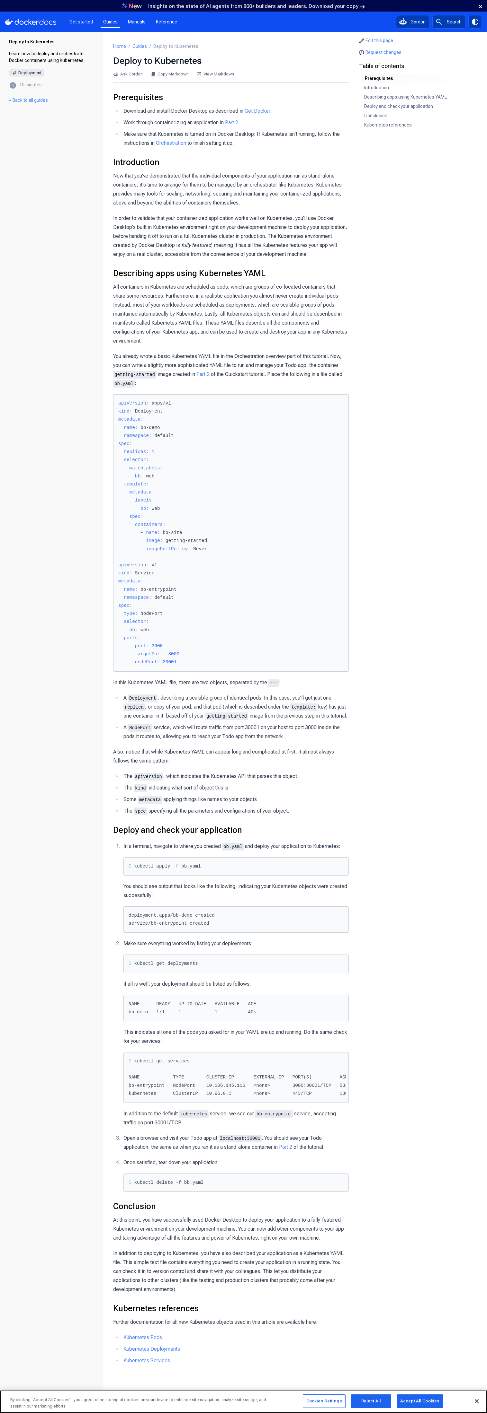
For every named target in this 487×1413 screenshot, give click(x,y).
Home (119, 46)
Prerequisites (138, 97)
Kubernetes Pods (142, 1337)
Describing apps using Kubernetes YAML (189, 273)
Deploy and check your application (177, 830)
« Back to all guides (28, 100)
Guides (110, 21)
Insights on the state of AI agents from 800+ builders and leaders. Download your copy (256, 6)
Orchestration (171, 143)
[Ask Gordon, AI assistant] (413, 22)
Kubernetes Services (146, 1360)
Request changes (383, 52)
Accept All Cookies (419, 1402)
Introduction (136, 162)
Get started (81, 21)
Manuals (137, 21)
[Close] (477, 1402)
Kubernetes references (156, 1308)
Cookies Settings (324, 1402)
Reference (166, 21)
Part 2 (231, 122)
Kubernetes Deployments (151, 1349)
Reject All (371, 1402)
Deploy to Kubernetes (32, 41)
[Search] (449, 22)
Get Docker (257, 111)
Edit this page (379, 40)
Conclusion (134, 1206)
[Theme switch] (475, 22)
